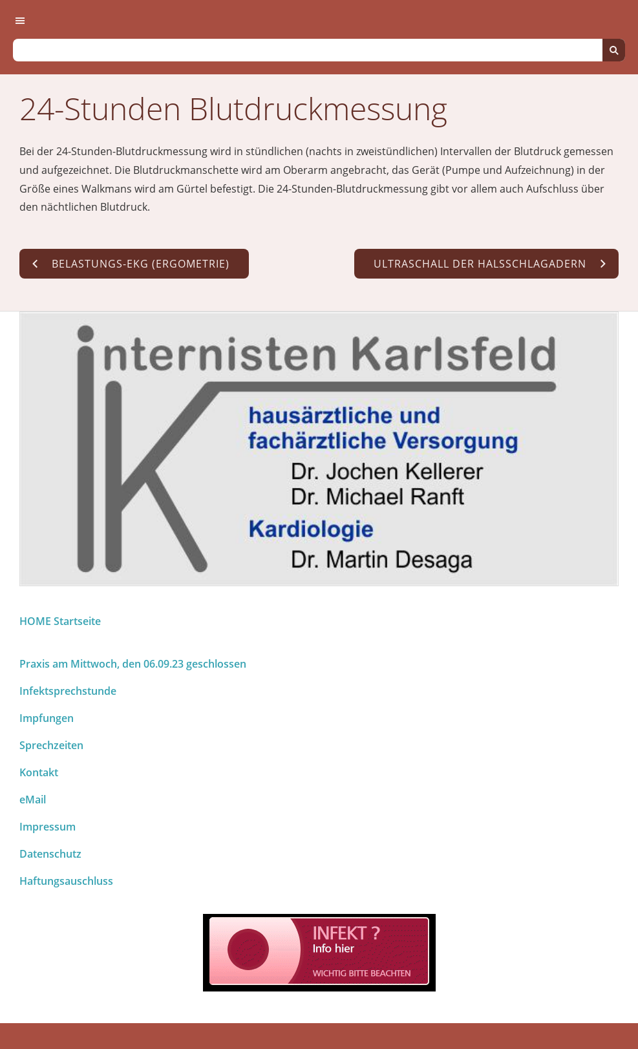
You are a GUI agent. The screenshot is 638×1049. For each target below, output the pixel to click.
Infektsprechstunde (67, 691)
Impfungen (46, 718)
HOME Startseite (60, 621)
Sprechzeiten (51, 745)
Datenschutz (50, 854)
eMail (32, 799)
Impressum (47, 827)
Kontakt (38, 772)
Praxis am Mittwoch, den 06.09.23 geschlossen (132, 664)
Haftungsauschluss (66, 881)
